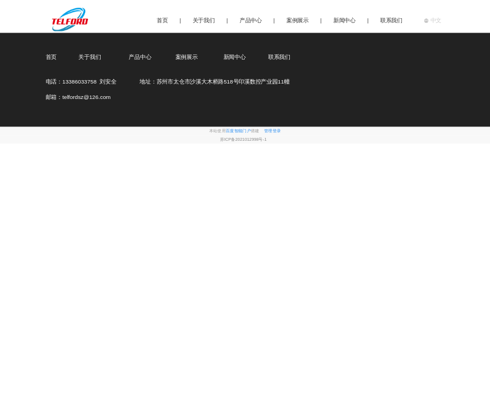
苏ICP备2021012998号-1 (243, 139)
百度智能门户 (238, 131)
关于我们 (204, 20)
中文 (432, 20)
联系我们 (391, 20)
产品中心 (251, 20)
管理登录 (272, 131)
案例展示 (297, 20)
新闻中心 (344, 20)
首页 (162, 20)
